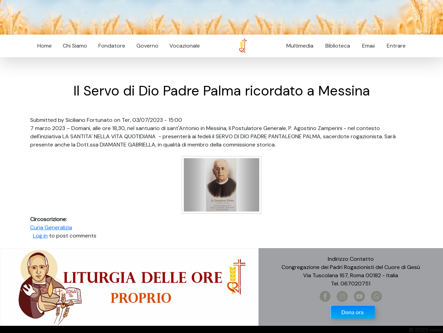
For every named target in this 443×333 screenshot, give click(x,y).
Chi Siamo (75, 45)
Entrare (396, 45)
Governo (147, 45)
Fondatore (111, 45)
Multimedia (299, 45)
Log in (40, 235)
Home (44, 45)
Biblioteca (337, 45)
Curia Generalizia (51, 227)
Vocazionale (184, 45)
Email (366, 45)
